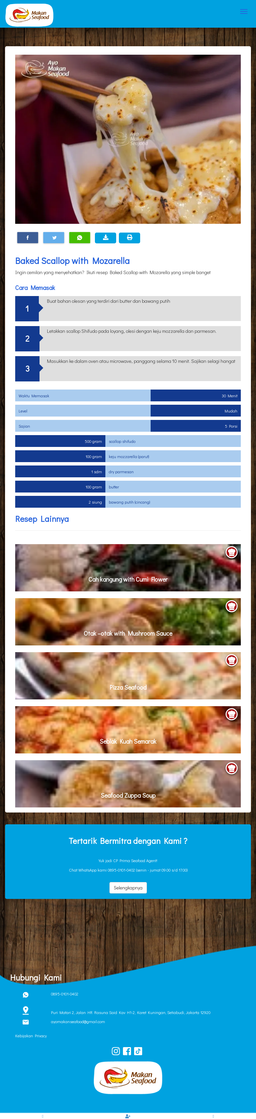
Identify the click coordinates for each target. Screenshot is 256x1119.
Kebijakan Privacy (31, 1035)
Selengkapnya (128, 887)
